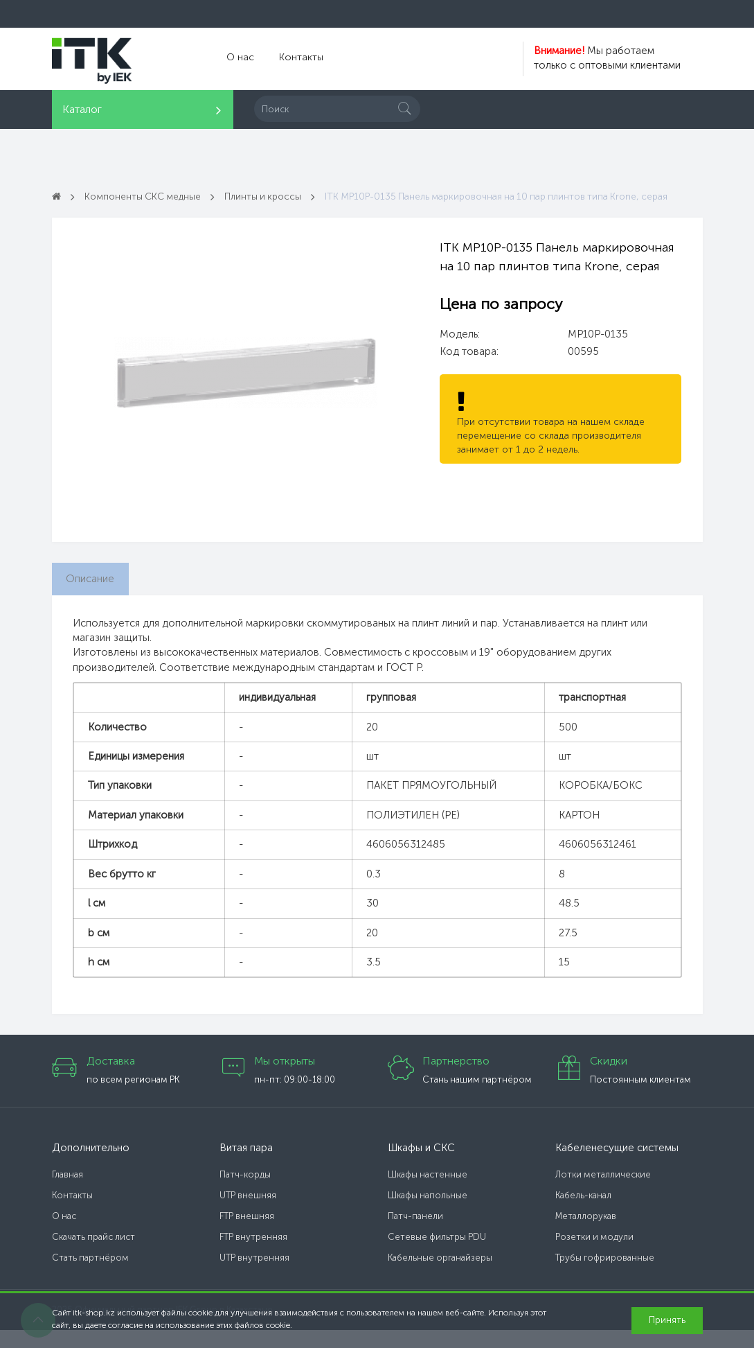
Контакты (295, 59)
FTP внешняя (246, 1234)
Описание (95, 595)
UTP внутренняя (254, 1275)
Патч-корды (245, 1192)
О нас (238, 59)
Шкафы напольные (427, 1213)
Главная (67, 1192)
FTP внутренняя (253, 1255)
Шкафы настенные (427, 1192)
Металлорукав (585, 1234)
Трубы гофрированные (604, 1275)
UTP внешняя (247, 1213)
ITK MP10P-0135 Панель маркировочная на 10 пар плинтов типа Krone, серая (246, 210)
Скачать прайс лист (93, 1255)
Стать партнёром (90, 1275)
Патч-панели (415, 1234)
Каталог (82, 109)
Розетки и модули (594, 1255)
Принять (667, 1320)
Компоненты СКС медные (148, 196)
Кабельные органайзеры (440, 1275)
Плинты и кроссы (276, 196)
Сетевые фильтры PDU (437, 1255)
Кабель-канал (583, 1213)
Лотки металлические (603, 1192)
